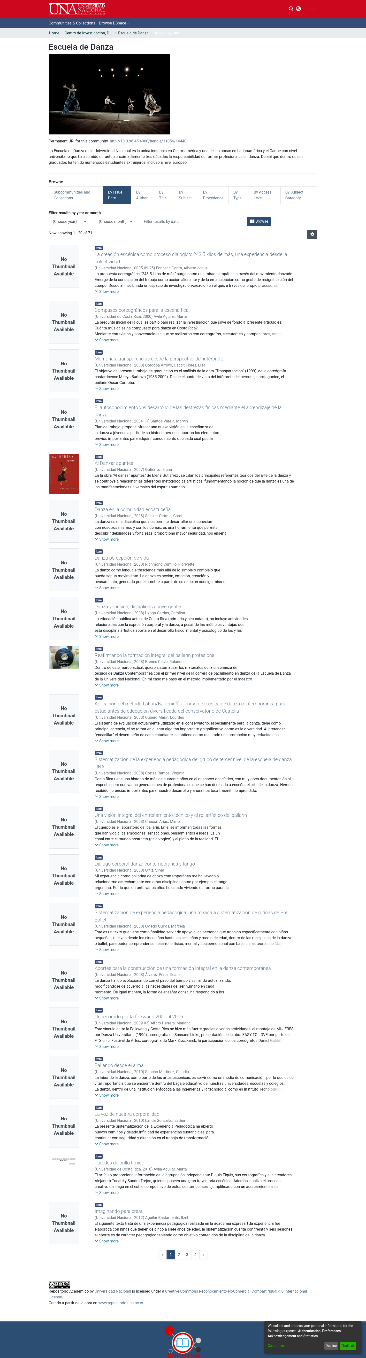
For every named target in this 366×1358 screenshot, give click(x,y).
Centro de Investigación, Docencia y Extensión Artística (88, 33)
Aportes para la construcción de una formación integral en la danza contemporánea (183, 968)
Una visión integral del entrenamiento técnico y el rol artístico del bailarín (171, 815)
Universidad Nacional (113, 1291)
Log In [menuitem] (308, 9)
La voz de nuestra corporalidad (127, 1114)
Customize (276, 1346)
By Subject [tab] (185, 195)
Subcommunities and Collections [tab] (72, 195)
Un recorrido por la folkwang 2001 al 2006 (139, 1017)
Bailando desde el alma (119, 1065)
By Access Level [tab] (263, 195)
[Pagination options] (312, 234)
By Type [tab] (237, 195)
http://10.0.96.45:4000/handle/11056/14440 (148, 141)
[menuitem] (299, 9)
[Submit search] (291, 9)
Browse (259, 221)
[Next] (203, 1254)
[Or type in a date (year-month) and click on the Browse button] (194, 221)
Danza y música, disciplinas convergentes (139, 606)
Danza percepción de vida (122, 558)
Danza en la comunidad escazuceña (133, 509)
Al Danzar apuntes (114, 463)
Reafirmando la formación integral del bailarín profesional (155, 655)
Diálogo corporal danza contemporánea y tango (145, 864)
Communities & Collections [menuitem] (72, 23)
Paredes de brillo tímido (119, 1163)
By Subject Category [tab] (294, 195)
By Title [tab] (163, 195)
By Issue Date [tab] (115, 195)
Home (54, 33)
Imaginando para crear (119, 1211)
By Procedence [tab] (213, 195)
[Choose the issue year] (68, 221)
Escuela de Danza (133, 33)
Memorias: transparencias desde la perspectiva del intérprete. (159, 359)
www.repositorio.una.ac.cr (120, 1303)
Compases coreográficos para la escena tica (142, 310)
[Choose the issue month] (114, 221)
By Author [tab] (142, 195)
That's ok (348, 1346)
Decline (331, 1346)
